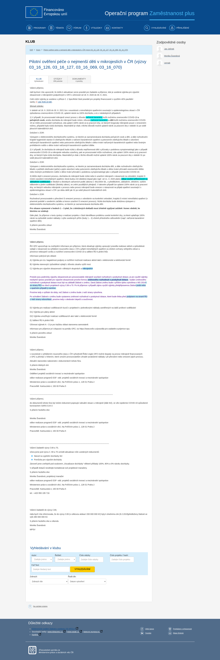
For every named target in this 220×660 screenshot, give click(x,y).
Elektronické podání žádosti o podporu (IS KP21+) (53, 629)
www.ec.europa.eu (91, 632)
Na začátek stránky (40, 606)
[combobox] (42, 559)
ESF (31, 50)
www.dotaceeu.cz (55, 632)
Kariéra (35, 635)
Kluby (38, 50)
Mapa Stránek (178, 633)
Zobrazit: (33, 576)
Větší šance (149, 629)
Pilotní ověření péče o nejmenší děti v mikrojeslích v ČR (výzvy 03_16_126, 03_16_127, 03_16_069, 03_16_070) (85, 50)
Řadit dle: (72, 576)
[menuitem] (36, 28)
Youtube (148, 633)
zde (39, 102)
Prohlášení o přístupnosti (182, 629)
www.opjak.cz (73, 632)
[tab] (39, 79)
